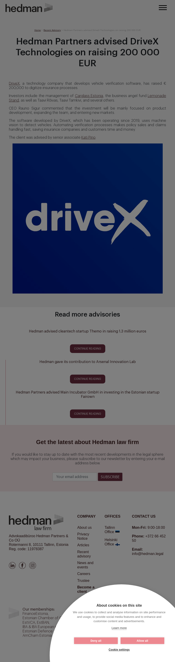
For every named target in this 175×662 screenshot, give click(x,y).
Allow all (142, 640)
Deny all (95, 640)
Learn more (119, 628)
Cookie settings (119, 649)
